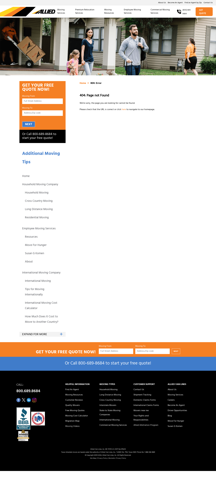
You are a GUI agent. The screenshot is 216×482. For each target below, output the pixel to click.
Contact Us (208, 2)
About (29, 262)
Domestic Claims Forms (144, 400)
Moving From (28, 96)
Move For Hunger (36, 245)
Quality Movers (72, 405)
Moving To (27, 108)
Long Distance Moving (39, 209)
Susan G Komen (34, 253)
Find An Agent (72, 390)
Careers (171, 400)
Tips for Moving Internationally (34, 292)
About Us (162, 2)
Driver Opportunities (177, 411)
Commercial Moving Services (160, 11)
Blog (170, 416)
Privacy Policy (102, 458)
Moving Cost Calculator (76, 416)
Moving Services (61, 11)
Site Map (93, 458)
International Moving (38, 281)
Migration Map (72, 421)
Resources (31, 237)
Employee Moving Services (132, 11)
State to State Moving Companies (109, 413)
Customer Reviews (74, 400)
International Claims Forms (146, 405)
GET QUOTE (202, 12)
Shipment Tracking (142, 395)
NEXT (28, 124)
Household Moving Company (40, 184)
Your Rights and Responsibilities (141, 418)
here (124, 110)
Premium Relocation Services (84, 11)
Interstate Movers (107, 405)
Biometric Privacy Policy (117, 458)
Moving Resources (109, 11)
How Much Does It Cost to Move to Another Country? (41, 319)
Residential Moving (37, 218)
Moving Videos (72, 426)
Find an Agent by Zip (193, 2)
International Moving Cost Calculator (41, 306)
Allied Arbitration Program (145, 425)
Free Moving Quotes (75, 411)
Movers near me (141, 411)
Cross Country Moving (39, 201)
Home (26, 176)
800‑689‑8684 (42, 134)
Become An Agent (175, 2)
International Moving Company (41, 273)
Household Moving (36, 193)
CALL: (37, 388)
